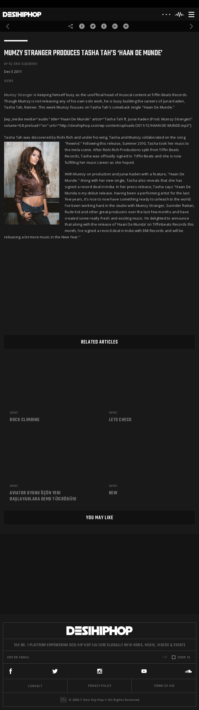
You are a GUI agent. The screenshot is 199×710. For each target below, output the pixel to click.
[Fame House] (63, 700)
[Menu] (191, 14)
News (8, 81)
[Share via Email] (126, 26)
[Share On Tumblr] (104, 26)
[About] (166, 16)
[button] (165, 657)
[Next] (191, 26)
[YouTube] (144, 671)
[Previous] (7, 26)
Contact (35, 686)
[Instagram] (99, 671)
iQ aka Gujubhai (23, 63)
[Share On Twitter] (93, 26)
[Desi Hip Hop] (22, 14)
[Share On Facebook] (82, 26)
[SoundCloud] (188, 671)
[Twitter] (55, 671)
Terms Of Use (164, 686)
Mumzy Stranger (19, 94)
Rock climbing (25, 420)
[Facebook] (10, 671)
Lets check (120, 420)
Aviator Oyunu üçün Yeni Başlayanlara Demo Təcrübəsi (43, 496)
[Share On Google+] (115, 26)
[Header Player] (179, 14)
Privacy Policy (99, 686)
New (113, 493)
